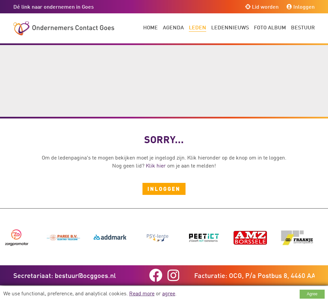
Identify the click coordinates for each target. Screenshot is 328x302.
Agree (312, 294)
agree (168, 293)
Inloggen (301, 6)
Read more (141, 293)
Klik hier (156, 165)
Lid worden (262, 6)
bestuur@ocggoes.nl (85, 275)
